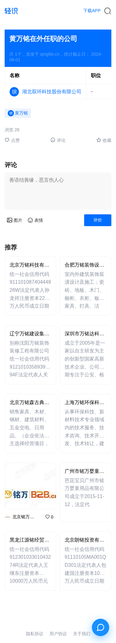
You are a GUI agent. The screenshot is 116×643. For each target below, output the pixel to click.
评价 (97, 219)
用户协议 (58, 633)
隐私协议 (34, 633)
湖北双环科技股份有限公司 (51, 91)
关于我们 (81, 633)
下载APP (92, 10)
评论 (58, 140)
